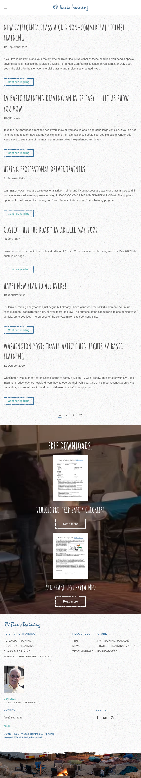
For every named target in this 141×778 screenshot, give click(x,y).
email (7, 725)
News (76, 646)
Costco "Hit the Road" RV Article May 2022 (51, 230)
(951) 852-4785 (13, 717)
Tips (75, 641)
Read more (70, 523)
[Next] (81, 415)
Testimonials (83, 651)
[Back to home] (70, 7)
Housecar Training (19, 646)
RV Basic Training (18, 641)
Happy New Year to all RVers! (35, 285)
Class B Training (17, 651)
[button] (5, 7)
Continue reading (18, 81)
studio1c (38, 737)
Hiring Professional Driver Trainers (44, 169)
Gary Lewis (10, 698)
